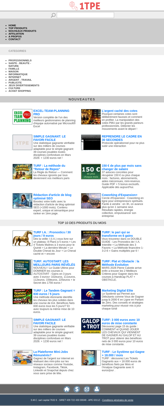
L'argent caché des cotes (120, 110)
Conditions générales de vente (117, 400)
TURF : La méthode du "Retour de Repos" (49, 167)
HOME (12, 25)
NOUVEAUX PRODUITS (22, 30)
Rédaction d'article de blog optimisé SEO (52, 196)
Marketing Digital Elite (117, 290)
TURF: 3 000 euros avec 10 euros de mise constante (121, 321)
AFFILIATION (16, 33)
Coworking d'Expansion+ (120, 195)
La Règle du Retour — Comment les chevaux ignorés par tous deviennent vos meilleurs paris (52, 175)
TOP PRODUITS (18, 28)
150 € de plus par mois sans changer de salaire (122, 167)
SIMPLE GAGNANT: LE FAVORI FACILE (49, 138)
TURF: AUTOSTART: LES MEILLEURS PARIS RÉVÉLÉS (54, 263)
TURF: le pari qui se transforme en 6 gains (117, 234)
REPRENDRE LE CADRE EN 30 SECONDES (122, 138)
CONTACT (14, 39)
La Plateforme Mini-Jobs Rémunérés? (50, 353)
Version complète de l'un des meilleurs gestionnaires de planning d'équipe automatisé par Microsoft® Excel (54, 122)
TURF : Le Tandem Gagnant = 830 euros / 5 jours (54, 292)
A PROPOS (15, 36)
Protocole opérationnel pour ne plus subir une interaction (123, 145)
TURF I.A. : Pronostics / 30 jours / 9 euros (52, 234)
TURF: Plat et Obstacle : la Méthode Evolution (120, 263)
